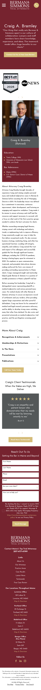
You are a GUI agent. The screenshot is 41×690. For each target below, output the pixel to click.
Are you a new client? (10, 486)
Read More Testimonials (20, 439)
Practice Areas (20, 568)
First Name (7, 461)
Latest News (20, 575)
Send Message (20, 524)
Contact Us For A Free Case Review (20, 54)
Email (5, 480)
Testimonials (20, 579)
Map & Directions (20, 601)
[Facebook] (16, 661)
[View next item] (22, 97)
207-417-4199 (20, 551)
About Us (20, 561)
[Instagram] (25, 661)
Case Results (20, 572)
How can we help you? (10, 492)
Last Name (7, 468)
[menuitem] (10, 685)
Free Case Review (20, 583)
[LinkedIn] (20, 661)
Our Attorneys (20, 565)
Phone (5, 474)
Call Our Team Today (12, 370)
